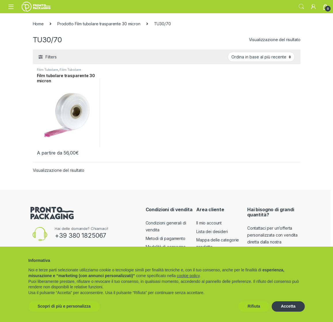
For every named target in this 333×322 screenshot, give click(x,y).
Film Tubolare (47, 70)
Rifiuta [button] (254, 306)
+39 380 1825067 (80, 235)
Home (38, 23)
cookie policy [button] (188, 275)
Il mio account (209, 222)
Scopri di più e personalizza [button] (64, 306)
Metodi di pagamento (165, 238)
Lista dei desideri (212, 231)
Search (301, 6)
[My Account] (313, 6)
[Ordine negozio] (261, 57)
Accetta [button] (288, 306)
